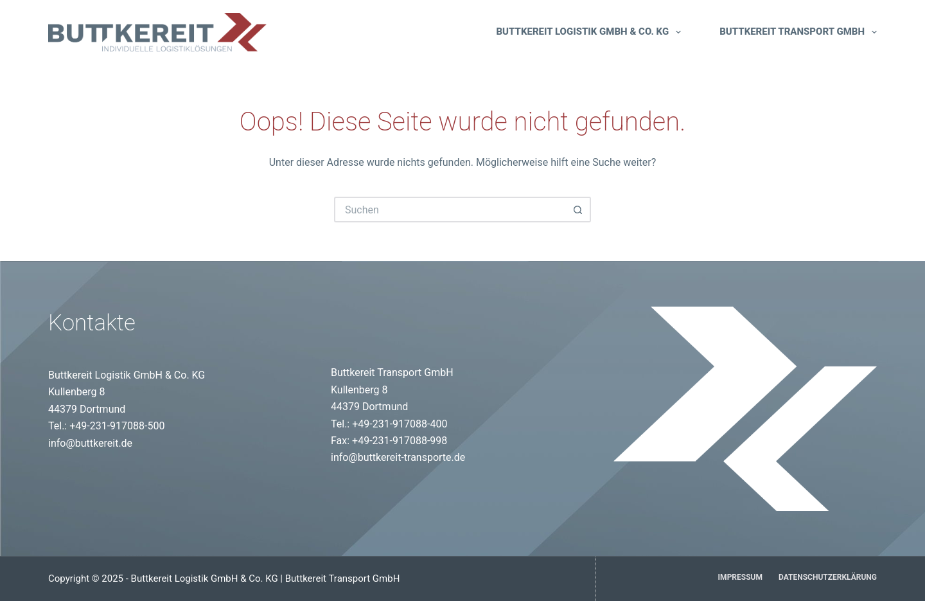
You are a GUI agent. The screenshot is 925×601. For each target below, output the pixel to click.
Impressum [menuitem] (740, 577)
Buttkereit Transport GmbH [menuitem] (798, 32)
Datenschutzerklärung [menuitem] (828, 577)
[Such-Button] (578, 209)
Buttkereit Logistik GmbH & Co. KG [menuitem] (588, 32)
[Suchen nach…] (449, 209)
